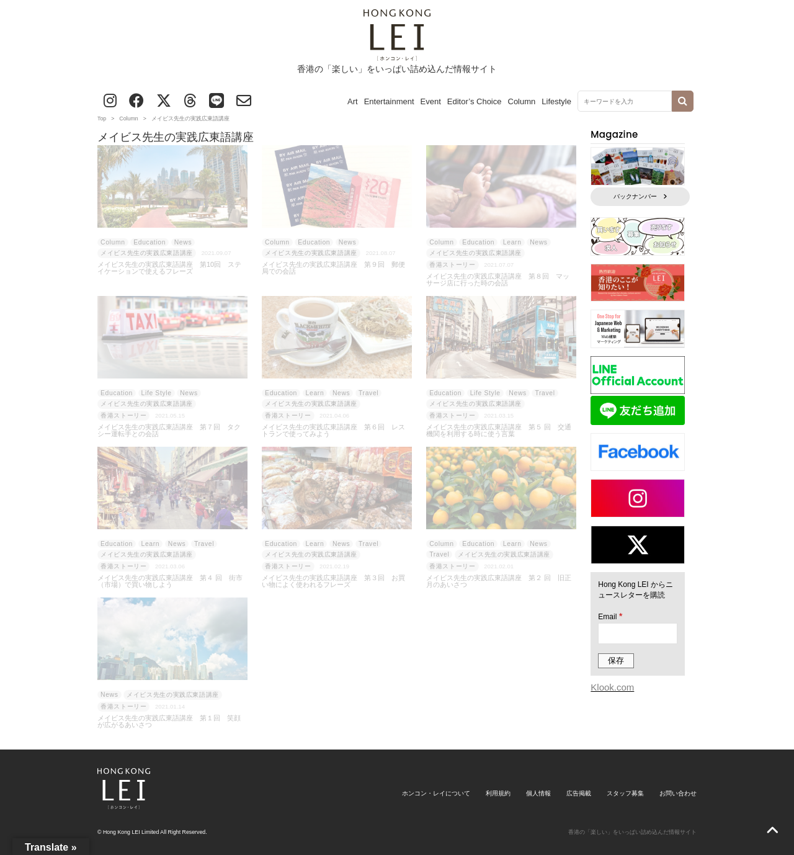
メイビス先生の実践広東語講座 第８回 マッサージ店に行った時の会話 (497, 280)
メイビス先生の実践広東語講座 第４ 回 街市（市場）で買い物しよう (170, 581)
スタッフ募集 (625, 793)
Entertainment (389, 101)
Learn (512, 242)
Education (149, 242)
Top (101, 118)
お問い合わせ (678, 793)
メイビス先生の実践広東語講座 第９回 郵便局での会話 (333, 268)
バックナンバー (640, 196)
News (183, 242)
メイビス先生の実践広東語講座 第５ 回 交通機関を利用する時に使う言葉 (498, 430)
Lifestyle (556, 101)
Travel (368, 393)
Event (431, 101)
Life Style (156, 393)
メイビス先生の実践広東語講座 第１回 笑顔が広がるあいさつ (169, 721)
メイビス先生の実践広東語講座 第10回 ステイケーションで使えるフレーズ (169, 268)
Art (352, 101)
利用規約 (498, 793)
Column (522, 101)
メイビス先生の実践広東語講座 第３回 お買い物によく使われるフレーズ (333, 581)
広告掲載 (578, 793)
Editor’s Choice (474, 101)
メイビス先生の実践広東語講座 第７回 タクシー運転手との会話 (169, 430)
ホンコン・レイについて (436, 793)
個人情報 (538, 793)
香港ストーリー (452, 264)
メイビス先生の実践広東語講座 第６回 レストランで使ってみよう (333, 430)
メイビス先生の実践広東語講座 (146, 252)
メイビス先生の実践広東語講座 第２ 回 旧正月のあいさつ (498, 581)
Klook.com (612, 687)
